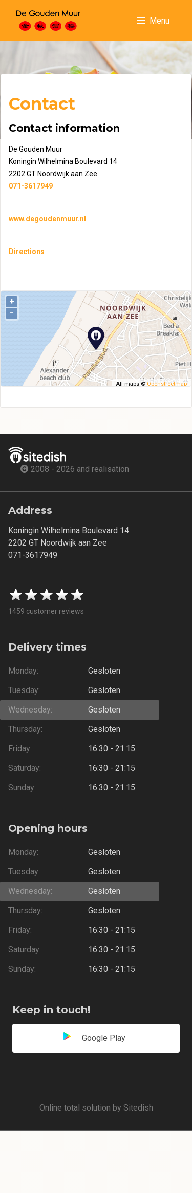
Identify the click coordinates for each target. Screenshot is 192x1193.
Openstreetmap (167, 384)
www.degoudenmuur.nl (47, 219)
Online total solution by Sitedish (96, 1108)
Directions (27, 251)
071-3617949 (31, 186)
